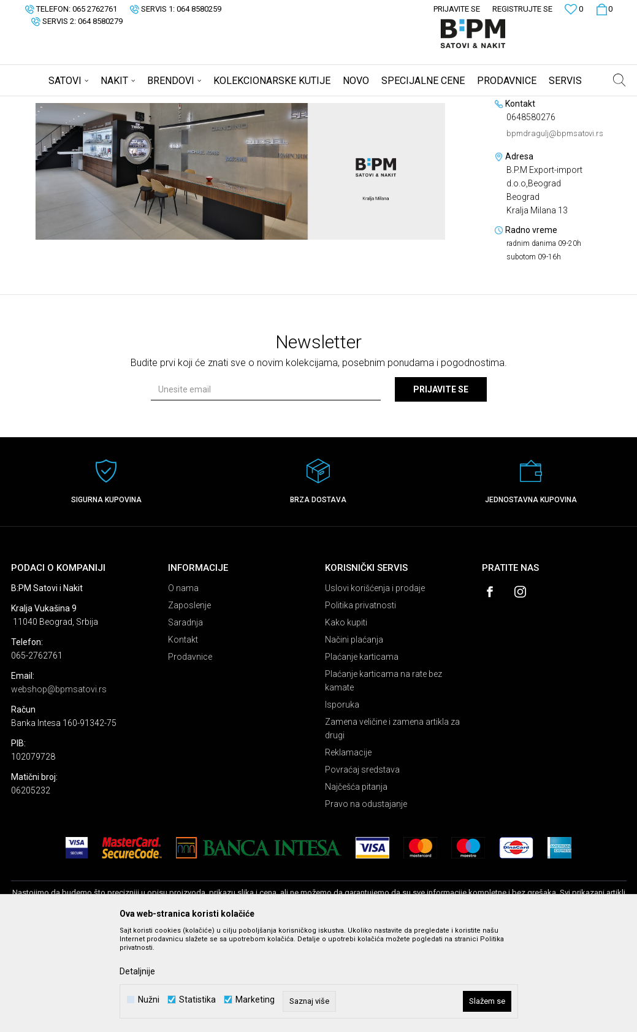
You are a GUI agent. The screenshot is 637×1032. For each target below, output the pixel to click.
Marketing (255, 999)
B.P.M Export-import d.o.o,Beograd (184, 104)
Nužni (148, 999)
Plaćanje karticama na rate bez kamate (383, 777)
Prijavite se (440, 486)
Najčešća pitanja (356, 883)
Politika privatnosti (360, 701)
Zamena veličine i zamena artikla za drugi (392, 824)
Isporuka (342, 801)
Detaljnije (137, 971)
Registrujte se (522, 8)
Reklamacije (348, 849)
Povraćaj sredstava (362, 866)
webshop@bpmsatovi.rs (59, 785)
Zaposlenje (189, 701)
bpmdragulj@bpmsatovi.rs (554, 229)
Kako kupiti (346, 719)
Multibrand (100, 104)
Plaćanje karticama (362, 753)
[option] (240, 267)
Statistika (197, 999)
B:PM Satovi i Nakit (42, 104)
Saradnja (185, 719)
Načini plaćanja (354, 736)
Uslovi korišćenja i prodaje (375, 684)
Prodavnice (190, 753)
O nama (183, 684)
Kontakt (183, 736)
